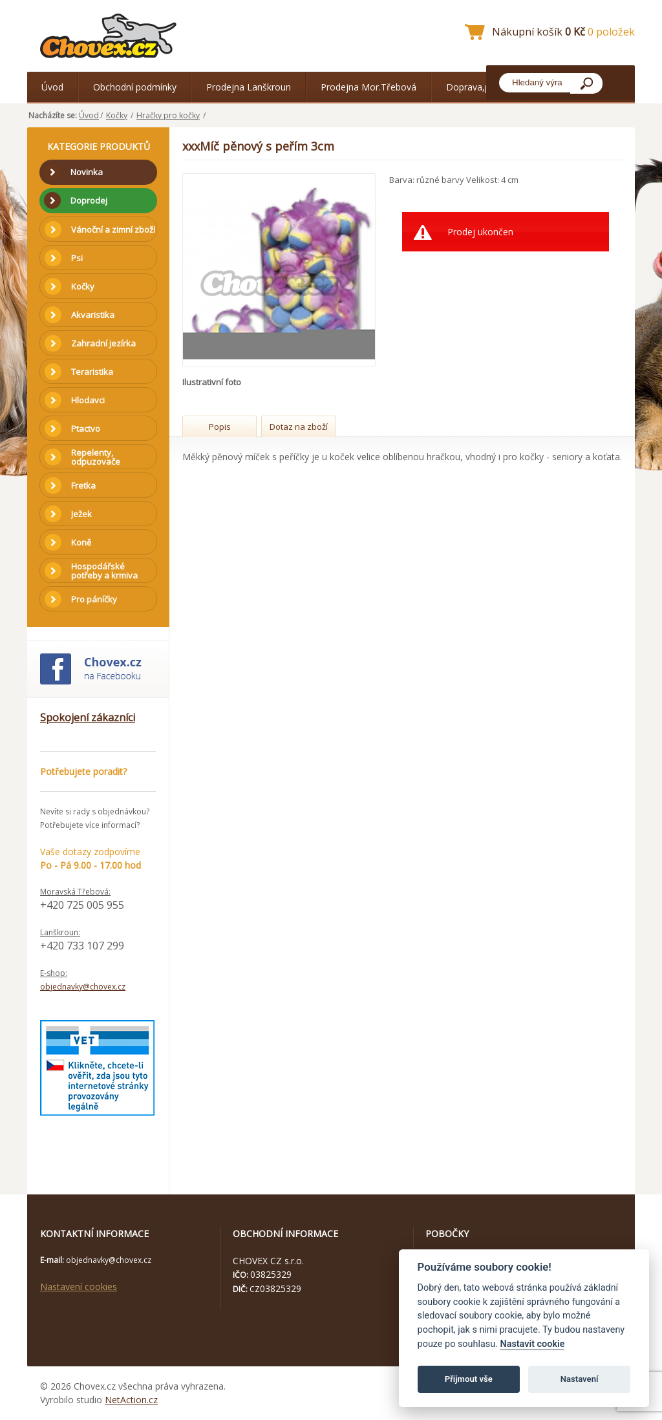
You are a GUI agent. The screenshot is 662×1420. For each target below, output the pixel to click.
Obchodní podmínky (134, 87)
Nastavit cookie (532, 1344)
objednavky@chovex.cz (82, 986)
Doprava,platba (478, 87)
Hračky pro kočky (168, 115)
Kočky (116, 115)
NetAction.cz (131, 1400)
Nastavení (580, 1379)
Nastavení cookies (78, 1286)
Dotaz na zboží (299, 426)
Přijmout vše (469, 1379)
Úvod (52, 87)
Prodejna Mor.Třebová (368, 87)
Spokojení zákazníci (87, 717)
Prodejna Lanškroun (248, 87)
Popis (220, 426)
